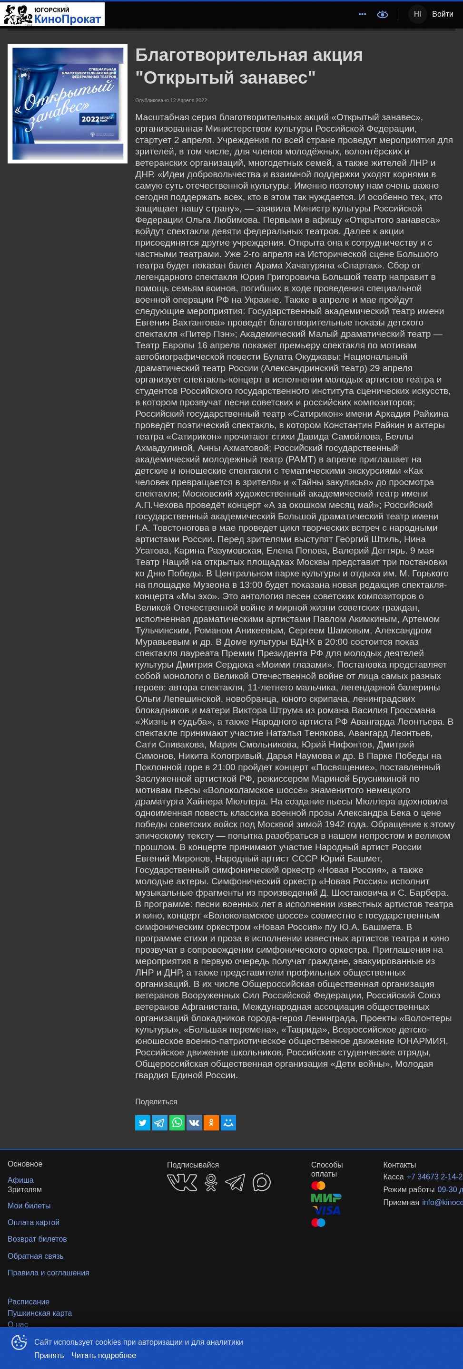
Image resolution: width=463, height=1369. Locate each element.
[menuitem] (178, 14)
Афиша (292, 14)
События (332, 14)
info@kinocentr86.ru (427, 1202)
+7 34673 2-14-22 (420, 1177)
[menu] (238, 14)
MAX (262, 1182)
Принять (49, 1355)
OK (211, 1182)
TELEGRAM (235, 1182)
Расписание (247, 14)
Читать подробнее (104, 1355)
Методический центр (177, 14)
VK (182, 1182)
